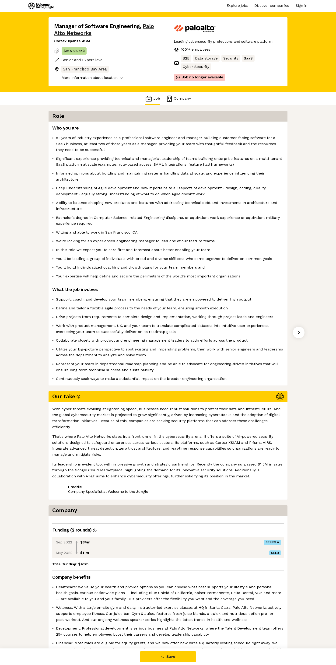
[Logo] (41, 6)
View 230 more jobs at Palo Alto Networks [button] (124, 558)
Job (152, 98)
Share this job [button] (67, 558)
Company (178, 98)
